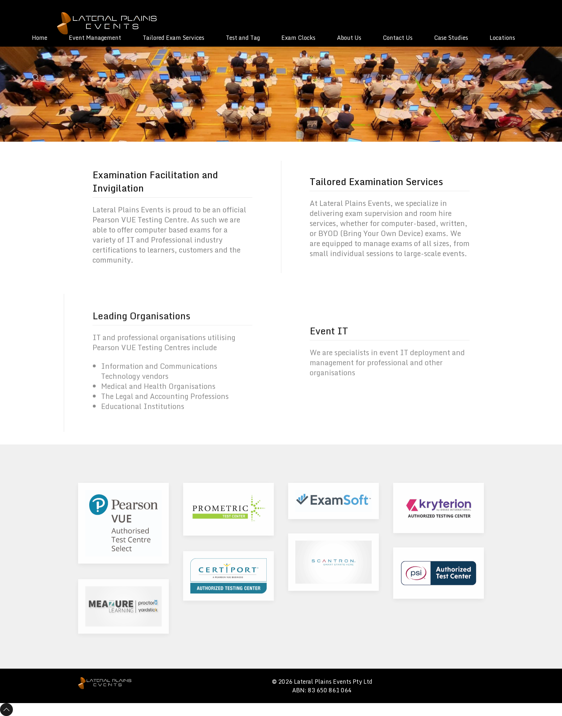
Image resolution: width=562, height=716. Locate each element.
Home (39, 37)
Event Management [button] (95, 37)
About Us (349, 37)
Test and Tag (243, 37)
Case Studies (451, 37)
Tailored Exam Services (173, 37)
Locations (502, 37)
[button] (35, 77)
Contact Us (398, 37)
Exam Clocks (298, 37)
